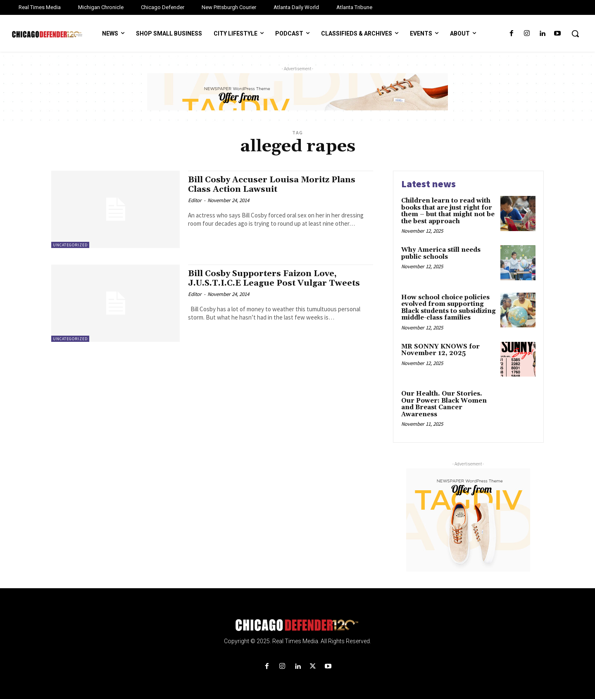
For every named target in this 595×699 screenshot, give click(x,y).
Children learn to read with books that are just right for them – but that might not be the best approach (448, 211)
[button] (575, 33)
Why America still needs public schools (441, 253)
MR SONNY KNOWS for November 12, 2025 (440, 350)
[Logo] (297, 625)
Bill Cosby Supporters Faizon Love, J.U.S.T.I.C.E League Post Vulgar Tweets (278, 278)
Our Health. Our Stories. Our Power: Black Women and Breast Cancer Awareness (444, 404)
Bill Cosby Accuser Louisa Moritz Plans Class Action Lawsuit (276, 184)
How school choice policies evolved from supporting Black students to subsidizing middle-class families (448, 307)
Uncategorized (70, 245)
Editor (195, 200)
